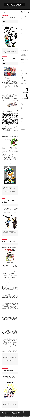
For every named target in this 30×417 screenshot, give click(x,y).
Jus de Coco (24, 46)
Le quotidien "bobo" (6, 85)
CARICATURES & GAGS (12, 231)
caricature (9, 50)
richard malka (13, 356)
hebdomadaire (4, 189)
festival (10, 360)
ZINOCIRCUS (22, 103)
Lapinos (21, 49)
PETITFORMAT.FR (22, 114)
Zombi (21, 39)
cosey (15, 189)
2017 (7, 189)
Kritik (20, 9)
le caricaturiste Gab (11, 97)
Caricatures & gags (15, 9)
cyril (21, 24)
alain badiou (11, 357)
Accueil (2, 9)
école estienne (12, 192)
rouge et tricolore (14, 357)
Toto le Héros (22, 32)
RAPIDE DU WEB (22, 112)
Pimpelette (22, 42)
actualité (9, 189)
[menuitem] (2, 9)
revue (13, 188)
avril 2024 (21, 123)
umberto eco (6, 356)
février (6, 189)
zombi (15, 51)
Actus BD (23, 9)
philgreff (10, 359)
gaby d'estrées (7, 360)
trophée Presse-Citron (5, 156)
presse (11, 51)
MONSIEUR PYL (22, 105)
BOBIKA (21, 108)
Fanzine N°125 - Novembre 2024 (24, 59)
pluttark (4, 362)
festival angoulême (12, 189)
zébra (7, 50)
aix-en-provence (12, 360)
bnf (14, 192)
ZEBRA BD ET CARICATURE (15, 4)
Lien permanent (5, 187)
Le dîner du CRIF (23, 65)
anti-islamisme (6, 192)
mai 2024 (21, 122)
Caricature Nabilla (8, 370)
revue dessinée (7, 359)
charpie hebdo (4, 357)
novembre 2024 (22, 117)
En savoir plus (24, 416)
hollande (5, 404)
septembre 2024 (22, 119)
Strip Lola (9, 9)
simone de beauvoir (12, 404)
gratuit (12, 50)
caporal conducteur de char (24, 20)
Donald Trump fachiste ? (23, 77)
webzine (5, 50)
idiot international (5, 191)
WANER (21, 107)
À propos (5, 9)
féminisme (9, 404)
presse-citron (9, 192)
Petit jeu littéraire (25, 39)
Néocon (21, 68)
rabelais (11, 356)
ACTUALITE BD (11, 187)
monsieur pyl (12, 359)
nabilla (3, 404)
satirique (13, 51)
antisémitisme (8, 51)
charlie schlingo (8, 191)
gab (10, 191)
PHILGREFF (22, 104)
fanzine (11, 50)
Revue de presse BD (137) (10, 241)
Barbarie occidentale (23, 21)
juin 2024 (21, 121)
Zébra (21, 16)
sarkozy (7, 404)
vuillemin (4, 192)
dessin (10, 51)
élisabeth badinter (4, 51)
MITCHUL (21, 113)
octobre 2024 (22, 118)
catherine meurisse (8, 357)
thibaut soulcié (4, 359)
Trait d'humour (26, 32)
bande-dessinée (14, 50)
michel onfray (8, 356)
